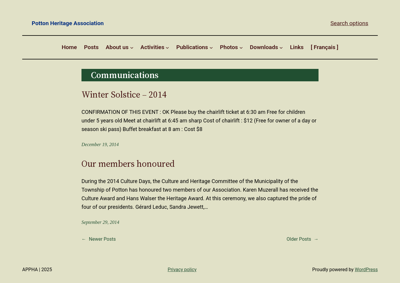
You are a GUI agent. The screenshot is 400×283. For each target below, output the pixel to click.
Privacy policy (182, 269)
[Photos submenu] (241, 47)
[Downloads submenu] (281, 47)
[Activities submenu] (167, 47)
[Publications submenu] (211, 47)
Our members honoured (128, 164)
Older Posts (303, 239)
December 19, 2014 (100, 144)
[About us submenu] (132, 47)
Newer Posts (98, 239)
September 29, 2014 (100, 222)
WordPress (366, 269)
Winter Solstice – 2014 (124, 94)
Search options (349, 23)
